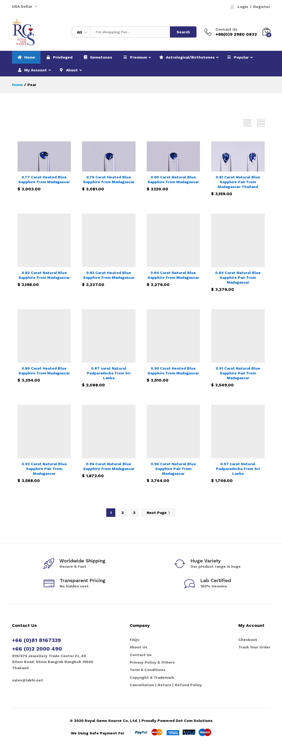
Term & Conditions (147, 670)
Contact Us (226, 29)
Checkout (247, 639)
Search (183, 32)
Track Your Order (254, 647)
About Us (138, 647)
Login (243, 7)
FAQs (134, 639)
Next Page (158, 512)
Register (261, 7)
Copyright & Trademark (152, 677)
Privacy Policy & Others (152, 662)
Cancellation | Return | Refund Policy (166, 685)
